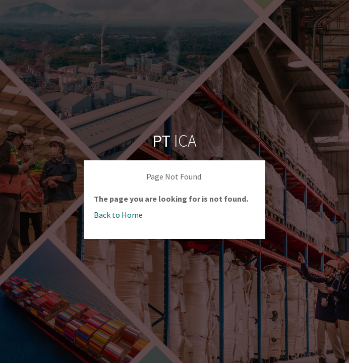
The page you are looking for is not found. (171, 199)
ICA (174, 140)
